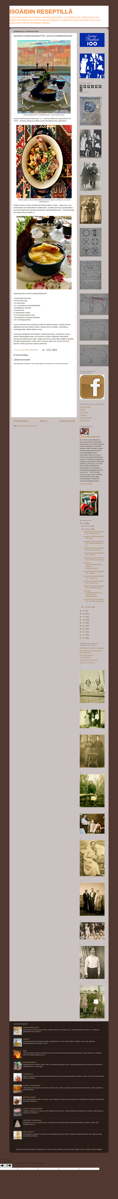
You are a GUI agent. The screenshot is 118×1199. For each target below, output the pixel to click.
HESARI (83, 410)
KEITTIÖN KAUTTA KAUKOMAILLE (86, 656)
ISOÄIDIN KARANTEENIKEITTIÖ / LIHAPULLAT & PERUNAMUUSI (93, 593)
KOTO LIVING (85, 421)
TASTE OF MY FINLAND (88, 660)
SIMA (25, 1051)
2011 (84, 635)
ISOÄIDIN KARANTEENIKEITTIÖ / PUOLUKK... (94, 577)
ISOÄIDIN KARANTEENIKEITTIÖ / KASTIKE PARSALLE (94, 601)
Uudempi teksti (20, 421)
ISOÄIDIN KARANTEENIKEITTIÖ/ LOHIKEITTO (94, 582)
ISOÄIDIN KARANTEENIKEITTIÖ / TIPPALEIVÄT (94, 532)
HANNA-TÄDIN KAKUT (31, 1027)
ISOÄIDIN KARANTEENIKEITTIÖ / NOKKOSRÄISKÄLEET (94, 543)
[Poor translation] (8, 1166)
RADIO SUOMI (85, 407)
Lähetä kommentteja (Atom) (27, 426)
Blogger (99, 1149)
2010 (84, 638)
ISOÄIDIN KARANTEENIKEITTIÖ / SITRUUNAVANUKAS (94, 559)
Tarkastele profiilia (86, 484)
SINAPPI (26, 1039)
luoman (82, 1149)
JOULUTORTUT (28, 1132)
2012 (84, 632)
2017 (84, 617)
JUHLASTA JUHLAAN (87, 663)
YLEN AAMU (84, 412)
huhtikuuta (88, 529)
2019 (84, 611)
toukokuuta (88, 526)
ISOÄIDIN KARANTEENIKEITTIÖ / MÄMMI (94, 572)
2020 (84, 523)
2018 (84, 614)
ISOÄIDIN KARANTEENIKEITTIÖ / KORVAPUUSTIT (94, 549)
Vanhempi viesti (67, 421)
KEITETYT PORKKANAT (31, 1085)
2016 (84, 620)
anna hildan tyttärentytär (91, 437)
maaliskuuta (88, 607)
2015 (84, 623)
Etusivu (43, 421)
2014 (84, 626)
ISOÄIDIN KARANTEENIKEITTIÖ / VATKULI (94, 554)
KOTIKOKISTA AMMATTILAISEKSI (92, 648)
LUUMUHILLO (28, 1074)
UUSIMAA (83, 415)
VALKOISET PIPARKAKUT (32, 1120)
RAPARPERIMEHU (29, 1062)
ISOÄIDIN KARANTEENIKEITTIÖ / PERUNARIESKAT (94, 587)
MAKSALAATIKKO (29, 1097)
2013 (84, 629)
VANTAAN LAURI (86, 418)
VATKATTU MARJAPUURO (32, 1109)
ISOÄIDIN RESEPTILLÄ (40, 11)
